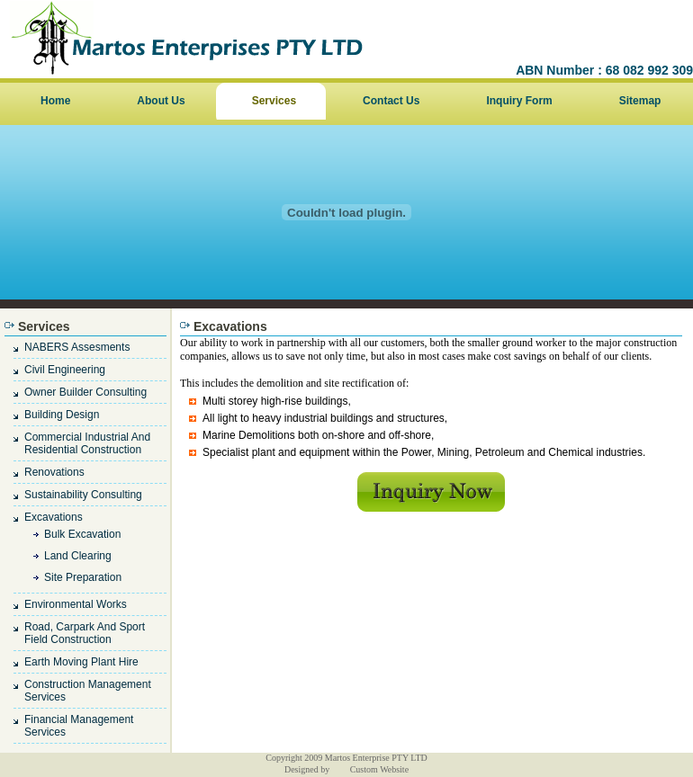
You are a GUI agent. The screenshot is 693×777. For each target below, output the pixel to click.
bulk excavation (82, 534)
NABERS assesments (77, 347)
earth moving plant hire (81, 662)
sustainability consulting (83, 494)
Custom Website (379, 769)
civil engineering (64, 369)
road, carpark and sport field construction (84, 633)
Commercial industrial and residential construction (87, 443)
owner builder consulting (85, 392)
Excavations (53, 517)
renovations (54, 472)
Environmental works (75, 604)
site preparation (83, 577)
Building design (61, 414)
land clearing (78, 555)
